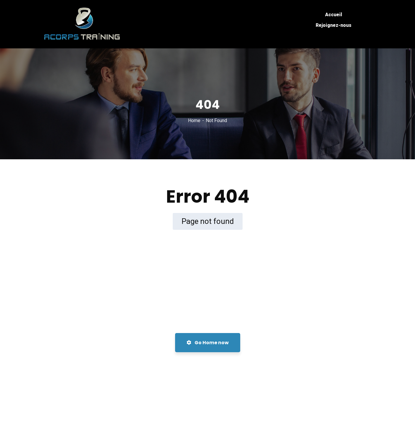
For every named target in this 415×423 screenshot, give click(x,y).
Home (194, 120)
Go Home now (208, 342)
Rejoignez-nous (333, 25)
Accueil (333, 14)
